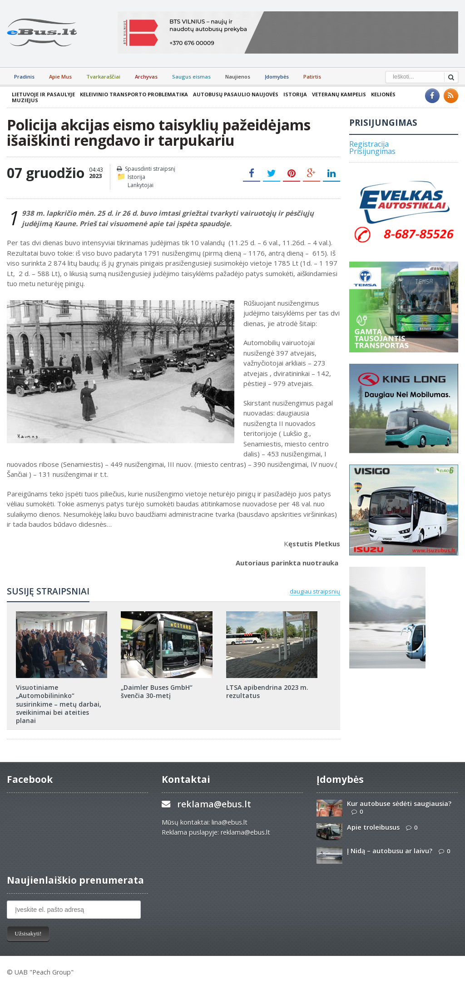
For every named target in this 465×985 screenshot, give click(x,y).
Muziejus (25, 100)
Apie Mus (60, 76)
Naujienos (237, 76)
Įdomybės (277, 76)
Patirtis (312, 76)
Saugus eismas (191, 76)
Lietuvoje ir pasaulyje (43, 94)
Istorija (295, 94)
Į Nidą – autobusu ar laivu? (389, 850)
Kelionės (383, 94)
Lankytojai (140, 185)
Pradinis (24, 76)
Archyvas (146, 76)
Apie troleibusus (373, 827)
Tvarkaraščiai (103, 76)
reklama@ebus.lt (214, 804)
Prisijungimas (372, 151)
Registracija (369, 144)
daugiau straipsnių (315, 591)
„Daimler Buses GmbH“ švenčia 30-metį (157, 691)
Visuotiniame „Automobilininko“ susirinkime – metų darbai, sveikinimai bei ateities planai (58, 704)
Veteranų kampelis (339, 94)
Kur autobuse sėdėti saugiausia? (399, 803)
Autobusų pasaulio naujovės (235, 94)
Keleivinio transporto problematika (134, 94)
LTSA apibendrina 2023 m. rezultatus (267, 691)
